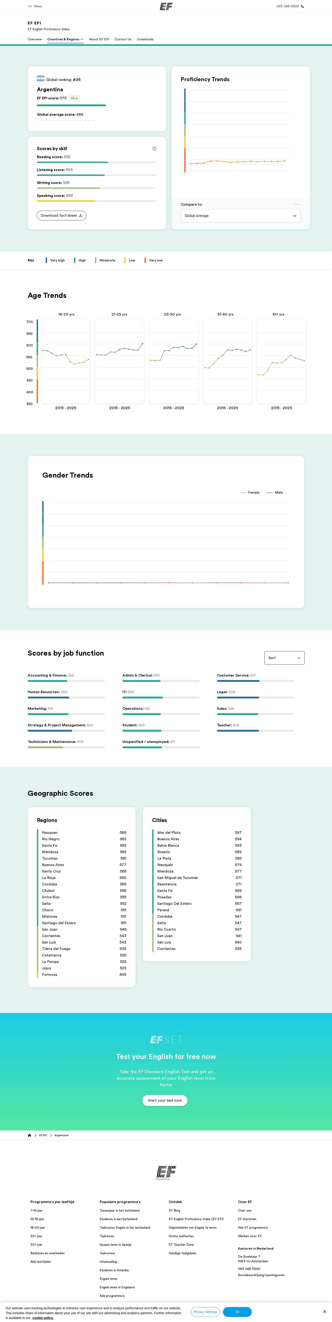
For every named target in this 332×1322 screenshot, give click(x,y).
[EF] (166, 6)
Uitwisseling (108, 1261)
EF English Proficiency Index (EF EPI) (196, 1219)
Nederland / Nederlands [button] (45, 1317)
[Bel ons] (289, 6)
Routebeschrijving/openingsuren (261, 1275)
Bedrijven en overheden (47, 1253)
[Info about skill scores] (154, 148)
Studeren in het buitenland (118, 1219)
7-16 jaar (36, 1210)
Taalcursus (107, 1253)
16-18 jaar (37, 1219)
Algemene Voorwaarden (169, 1317)
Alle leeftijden (40, 1261)
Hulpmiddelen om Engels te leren (192, 1227)
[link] (48, 25)
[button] (36, 6)
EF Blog (174, 1210)
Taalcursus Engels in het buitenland (125, 1227)
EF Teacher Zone (181, 1244)
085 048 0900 (249, 1269)
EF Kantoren (247, 1219)
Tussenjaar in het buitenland (119, 1210)
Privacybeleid (138, 1317)
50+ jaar (36, 1244)
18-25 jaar (37, 1227)
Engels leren (108, 1279)
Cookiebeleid (201, 1317)
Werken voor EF (250, 1236)
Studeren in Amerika (114, 1270)
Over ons (245, 1210)
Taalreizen (107, 1236)
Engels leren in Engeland (117, 1287)
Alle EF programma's (253, 1227)
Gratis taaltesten (181, 1236)
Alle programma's (112, 1296)
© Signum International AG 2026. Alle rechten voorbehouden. (264, 1317)
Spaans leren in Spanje (115, 1244)
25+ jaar (36, 1236)
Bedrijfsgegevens (112, 1317)
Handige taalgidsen (182, 1253)
